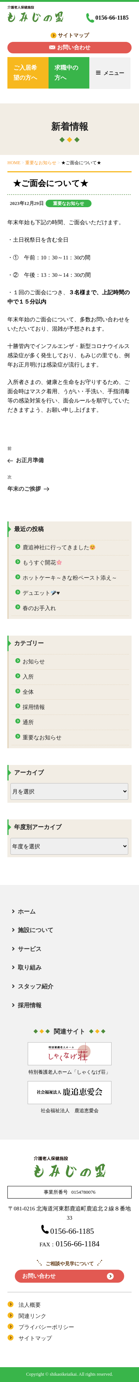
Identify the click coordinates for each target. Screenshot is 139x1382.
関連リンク (32, 1316)
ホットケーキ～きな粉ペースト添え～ (70, 578)
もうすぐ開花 (42, 563)
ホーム (27, 911)
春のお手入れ (39, 608)
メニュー (110, 73)
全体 (28, 692)
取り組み (30, 967)
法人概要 (30, 1305)
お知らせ (34, 662)
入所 (28, 677)
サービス (30, 949)
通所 (28, 722)
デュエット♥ (41, 593)
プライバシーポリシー (46, 1327)
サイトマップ (73, 35)
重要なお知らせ (68, 203)
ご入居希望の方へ (25, 72)
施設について (35, 930)
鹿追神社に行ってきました (59, 547)
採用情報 (34, 707)
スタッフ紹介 (35, 986)
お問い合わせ (73, 47)
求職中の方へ (66, 72)
